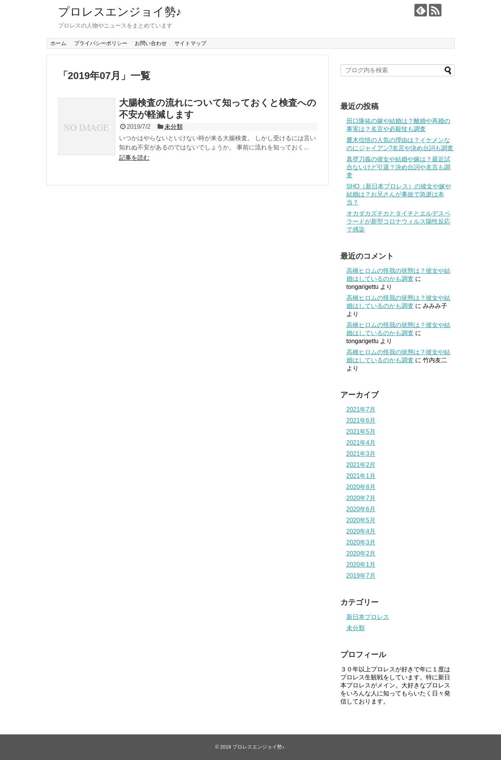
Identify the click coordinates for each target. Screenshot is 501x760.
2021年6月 (361, 420)
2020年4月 (361, 531)
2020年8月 (361, 487)
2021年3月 (361, 453)
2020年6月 (361, 509)
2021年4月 (361, 442)
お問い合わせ (151, 43)
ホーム (58, 43)
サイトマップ (190, 43)
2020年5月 (361, 520)
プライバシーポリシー (100, 43)
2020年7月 (361, 498)
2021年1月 (361, 476)
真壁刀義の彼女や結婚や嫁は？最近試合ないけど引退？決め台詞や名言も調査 (398, 167)
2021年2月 (361, 465)
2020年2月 (361, 553)
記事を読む (134, 157)
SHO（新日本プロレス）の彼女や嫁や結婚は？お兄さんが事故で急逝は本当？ (398, 194)
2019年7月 (361, 575)
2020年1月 (361, 564)
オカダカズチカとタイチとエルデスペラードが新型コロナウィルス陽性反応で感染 (398, 221)
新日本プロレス (367, 617)
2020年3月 (361, 542)
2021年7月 (361, 409)
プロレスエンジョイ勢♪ (120, 11)
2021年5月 (361, 431)
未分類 (173, 126)
